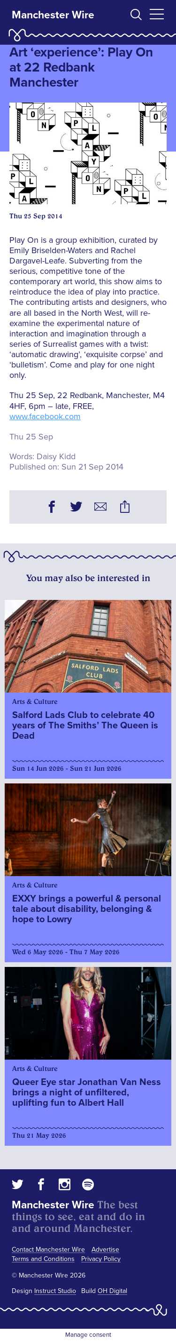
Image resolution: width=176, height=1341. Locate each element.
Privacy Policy (101, 1259)
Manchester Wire (53, 15)
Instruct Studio (55, 1291)
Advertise (105, 1249)
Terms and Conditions (43, 1259)
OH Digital (112, 1291)
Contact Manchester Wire (48, 1249)
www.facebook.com (45, 416)
